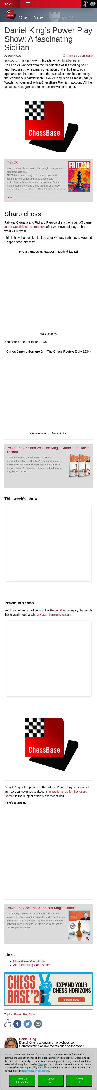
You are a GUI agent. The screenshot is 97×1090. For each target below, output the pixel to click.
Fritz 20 (12, 163)
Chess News (32, 17)
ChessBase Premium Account (51, 614)
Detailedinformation (22, 1080)
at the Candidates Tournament (24, 227)
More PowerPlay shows (29, 961)
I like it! (71, 55)
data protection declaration (35, 1070)
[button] (28, 4)
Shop (8, 3)
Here (40, 1064)
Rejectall (51, 1080)
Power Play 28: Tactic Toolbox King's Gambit (41, 908)
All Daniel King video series (31, 965)
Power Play (58, 610)
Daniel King (27, 1039)
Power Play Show (24, 1014)
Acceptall (79, 1080)
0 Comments (85, 55)
